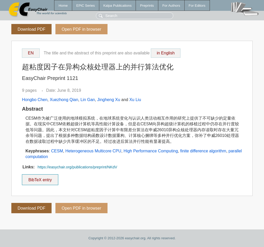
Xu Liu (135, 99)
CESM (57, 151)
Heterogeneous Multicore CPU (93, 151)
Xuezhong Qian (64, 99)
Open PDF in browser (81, 29)
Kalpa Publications (117, 5)
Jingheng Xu (108, 99)
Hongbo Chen (34, 99)
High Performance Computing (150, 151)
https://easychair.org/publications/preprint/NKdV (77, 167)
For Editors (197, 5)
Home (63, 5)
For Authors (171, 5)
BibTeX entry (40, 178)
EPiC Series (85, 5)
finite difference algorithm (203, 151)
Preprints (147, 5)
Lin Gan (87, 99)
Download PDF (31, 29)
